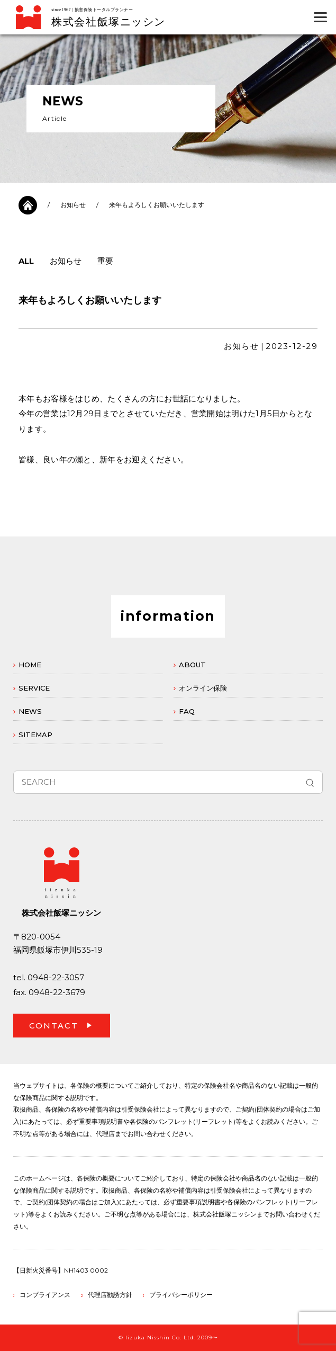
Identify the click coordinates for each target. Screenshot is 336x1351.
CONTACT (53, 1026)
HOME (30, 664)
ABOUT (192, 664)
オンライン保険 (203, 688)
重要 (105, 261)
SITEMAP (35, 734)
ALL (26, 261)
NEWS (30, 711)
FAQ (187, 711)
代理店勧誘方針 (110, 1295)
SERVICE (34, 688)
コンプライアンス (45, 1295)
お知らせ (73, 205)
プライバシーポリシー (181, 1295)
